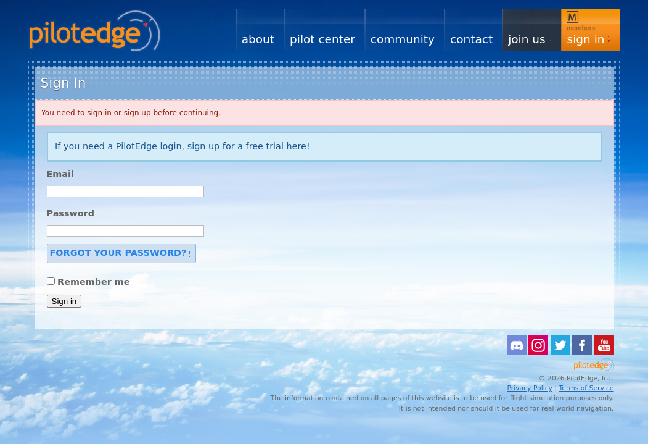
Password (71, 213)
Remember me (93, 282)
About (258, 39)
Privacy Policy (529, 388)
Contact (471, 39)
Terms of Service (586, 388)
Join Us (526, 39)
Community (403, 39)
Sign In (586, 39)
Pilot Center (322, 39)
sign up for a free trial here (246, 146)
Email (60, 174)
